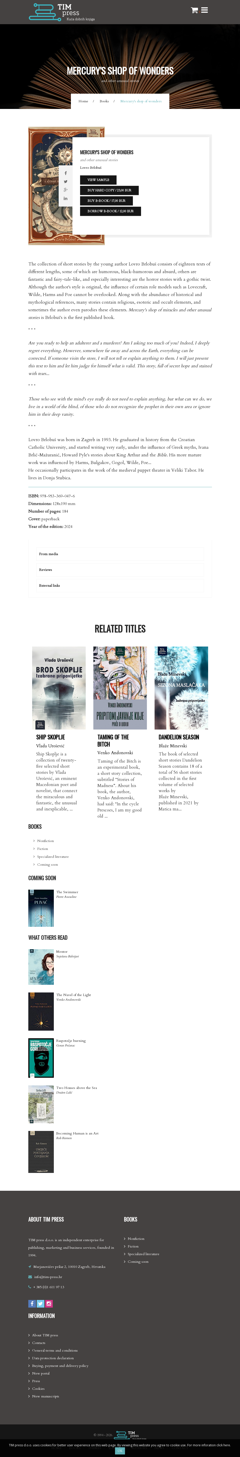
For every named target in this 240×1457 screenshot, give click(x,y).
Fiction (42, 848)
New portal (40, 1373)
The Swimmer (67, 892)
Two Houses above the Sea (76, 1087)
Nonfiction (45, 840)
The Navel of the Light (73, 994)
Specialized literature (53, 856)
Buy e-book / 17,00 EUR (106, 201)
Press (36, 1381)
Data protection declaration (53, 1358)
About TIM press (45, 1335)
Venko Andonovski (115, 753)
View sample (98, 180)
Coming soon (47, 864)
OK (120, 1451)
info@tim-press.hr (48, 1276)
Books (104, 101)
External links (49, 585)
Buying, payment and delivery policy (60, 1365)
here (226, 1445)
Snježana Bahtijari (67, 956)
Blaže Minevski (173, 746)
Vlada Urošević (50, 746)
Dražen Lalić (64, 1092)
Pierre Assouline (66, 897)
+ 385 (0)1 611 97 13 (48, 1287)
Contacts (38, 1342)
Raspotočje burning (71, 1040)
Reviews (45, 569)
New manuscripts (45, 1396)
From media (48, 554)
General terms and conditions (55, 1350)
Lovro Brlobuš (91, 167)
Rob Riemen (64, 1138)
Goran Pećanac (65, 1045)
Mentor (62, 951)
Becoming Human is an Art (77, 1133)
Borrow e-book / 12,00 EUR (110, 211)
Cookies (38, 1388)
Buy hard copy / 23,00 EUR (109, 190)
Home (83, 101)
